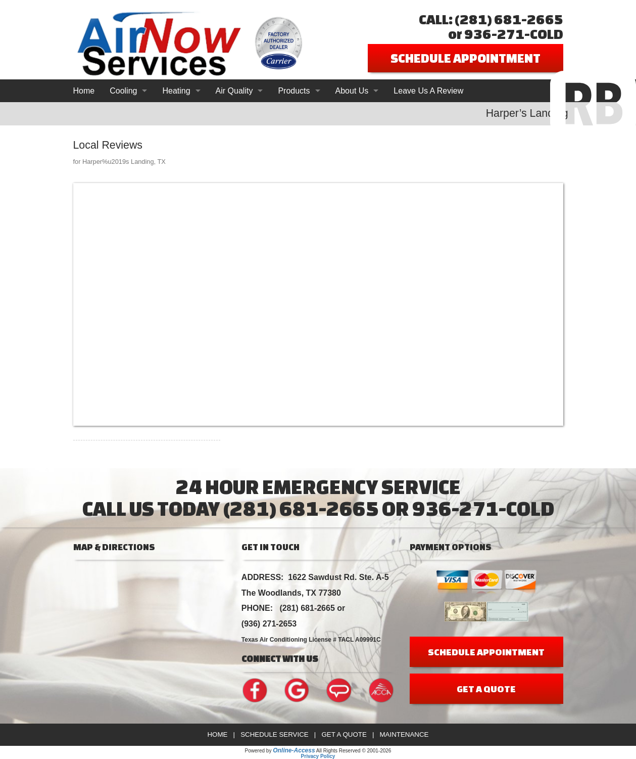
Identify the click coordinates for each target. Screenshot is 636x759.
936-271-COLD (513, 33)
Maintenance (403, 734)
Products (294, 90)
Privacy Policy (318, 756)
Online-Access (294, 750)
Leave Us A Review (428, 90)
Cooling (123, 90)
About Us (352, 90)
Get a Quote (343, 734)
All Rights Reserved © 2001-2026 (354, 750)
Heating (176, 90)
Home (84, 90)
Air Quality (234, 90)
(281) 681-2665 (509, 19)
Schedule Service (274, 734)
